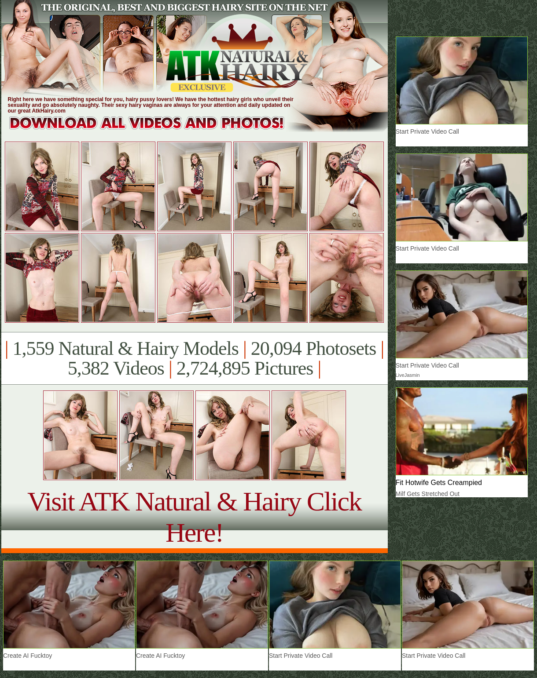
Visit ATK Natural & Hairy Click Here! (194, 516)
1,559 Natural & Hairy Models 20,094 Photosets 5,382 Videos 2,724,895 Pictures (194, 358)
